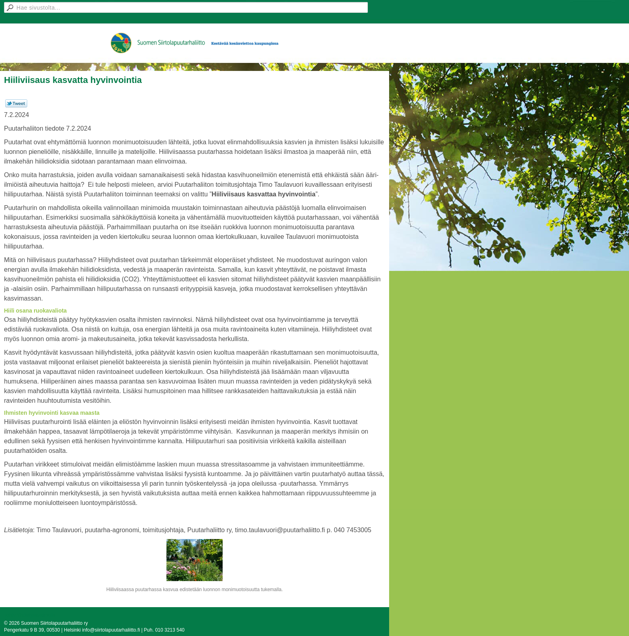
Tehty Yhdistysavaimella (29, 615)
